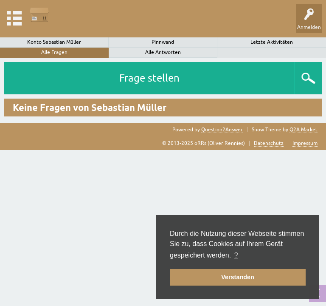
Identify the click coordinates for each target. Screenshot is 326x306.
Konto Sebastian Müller (54, 42)
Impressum (305, 143)
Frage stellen (149, 78)
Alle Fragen (54, 52)
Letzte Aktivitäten (271, 42)
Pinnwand (163, 42)
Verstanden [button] (237, 277)
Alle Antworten (163, 52)
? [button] (236, 255)
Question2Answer (222, 130)
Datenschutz (269, 143)
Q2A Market (303, 130)
